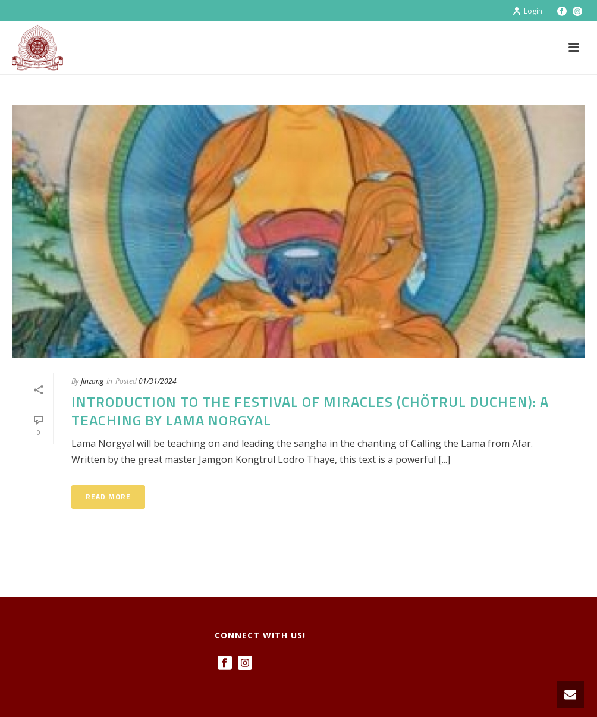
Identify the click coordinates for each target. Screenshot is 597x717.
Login (527, 11)
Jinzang (92, 381)
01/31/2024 (158, 381)
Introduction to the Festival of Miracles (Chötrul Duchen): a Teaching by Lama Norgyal (310, 411)
